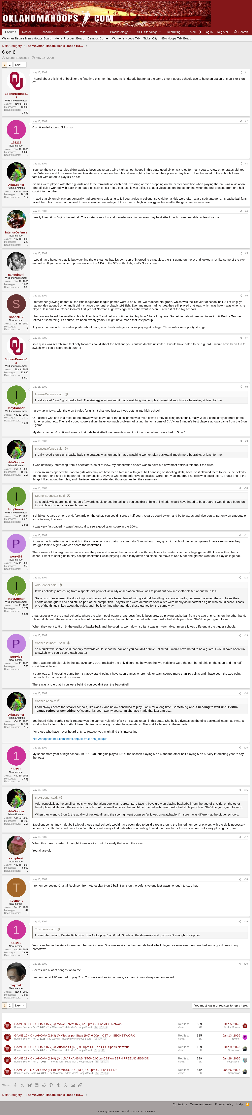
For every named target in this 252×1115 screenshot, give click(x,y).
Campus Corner (98, 38)
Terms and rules (201, 1104)
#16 (246, 790)
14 (96, 1027)
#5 (246, 253)
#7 (246, 338)
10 (103, 1050)
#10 (246, 488)
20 (105, 1039)
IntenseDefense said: (49, 394)
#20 (246, 963)
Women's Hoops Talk (126, 38)
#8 (246, 386)
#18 (246, 879)
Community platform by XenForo (126, 1111)
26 (106, 1073)
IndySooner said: (46, 797)
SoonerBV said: (45, 701)
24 (97, 1073)
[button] (28, 32)
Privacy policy (224, 1104)
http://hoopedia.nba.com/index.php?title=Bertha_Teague (69, 738)
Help (239, 1104)
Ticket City (150, 38)
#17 (246, 837)
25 (102, 1073)
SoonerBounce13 (17, 57)
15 (101, 1027)
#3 (246, 163)
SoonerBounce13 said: (50, 495)
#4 (246, 211)
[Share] (241, 72)
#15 (246, 747)
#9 (246, 441)
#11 (246, 535)
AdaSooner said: (46, 585)
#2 (246, 121)
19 (100, 1039)
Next (18, 64)
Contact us (180, 1104)
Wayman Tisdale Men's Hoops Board (27, 38)
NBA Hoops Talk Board (176, 38)
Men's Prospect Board (69, 38)
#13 (246, 635)
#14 (246, 693)
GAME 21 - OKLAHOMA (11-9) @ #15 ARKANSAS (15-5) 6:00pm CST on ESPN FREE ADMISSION (81, 1058)
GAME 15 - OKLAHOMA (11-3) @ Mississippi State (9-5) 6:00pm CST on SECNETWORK (74, 1035)
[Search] (241, 32)
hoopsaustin (233, 1061)
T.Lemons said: (45, 929)
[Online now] (16, 404)
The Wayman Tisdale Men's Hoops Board (70, 1027)
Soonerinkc (234, 1050)
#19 (246, 921)
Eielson (236, 1038)
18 (96, 1039)
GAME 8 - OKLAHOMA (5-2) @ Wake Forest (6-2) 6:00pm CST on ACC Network (68, 1024)
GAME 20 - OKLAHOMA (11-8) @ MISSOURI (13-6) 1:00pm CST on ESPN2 (65, 1070)
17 (106, 1061)
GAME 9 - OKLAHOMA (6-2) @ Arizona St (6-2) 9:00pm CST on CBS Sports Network (71, 1047)
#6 (246, 295)
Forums (10, 32)
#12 (246, 577)
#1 (246, 72)
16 (105, 1027)
